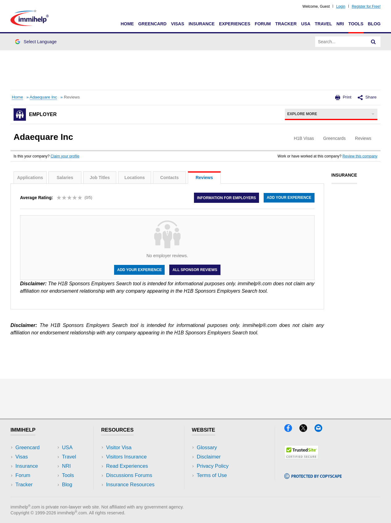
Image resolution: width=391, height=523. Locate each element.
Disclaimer (209, 457)
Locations (134, 177)
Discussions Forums (129, 475)
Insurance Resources (130, 484)
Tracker (286, 23)
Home (127, 23)
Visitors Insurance (126, 457)
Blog (374, 23)
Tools (356, 23)
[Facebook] (291, 430)
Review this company (360, 156)
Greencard (152, 23)
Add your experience (289, 197)
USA (305, 23)
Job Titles (100, 177)
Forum (263, 23)
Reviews (204, 177)
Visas (177, 23)
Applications (30, 177)
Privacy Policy (212, 466)
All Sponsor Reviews (194, 270)
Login (340, 6)
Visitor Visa (118, 447)
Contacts (169, 177)
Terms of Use (212, 475)
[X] (307, 430)
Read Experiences (127, 466)
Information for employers (226, 197)
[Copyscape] (313, 477)
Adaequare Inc (43, 97)
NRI (340, 23)
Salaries (65, 177)
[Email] (321, 430)
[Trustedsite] (301, 457)
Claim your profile (65, 156)
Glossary (207, 447)
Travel (323, 23)
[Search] (373, 41)
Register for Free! (366, 6)
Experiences (234, 23)
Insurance (201, 23)
